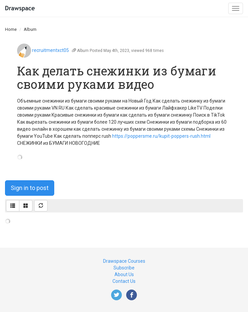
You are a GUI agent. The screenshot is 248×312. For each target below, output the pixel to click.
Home (11, 29)
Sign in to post (30, 187)
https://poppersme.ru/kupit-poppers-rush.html (161, 136)
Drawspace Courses (124, 261)
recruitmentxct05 (50, 50)
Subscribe (124, 267)
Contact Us (124, 281)
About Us (124, 274)
